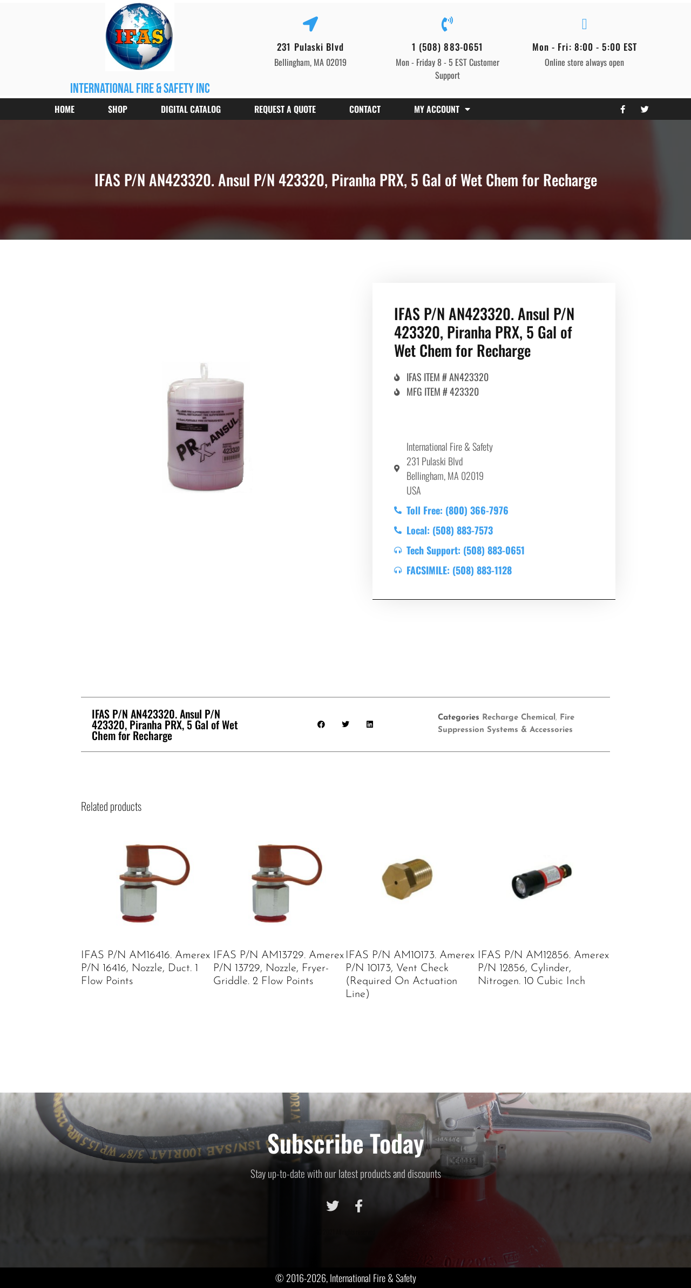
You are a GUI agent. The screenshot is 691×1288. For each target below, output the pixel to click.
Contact (365, 109)
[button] (321, 724)
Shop (117, 109)
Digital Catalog (191, 109)
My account (442, 109)
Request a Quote (285, 109)
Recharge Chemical (518, 718)
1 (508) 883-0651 (448, 46)
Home (64, 109)
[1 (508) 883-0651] (447, 24)
